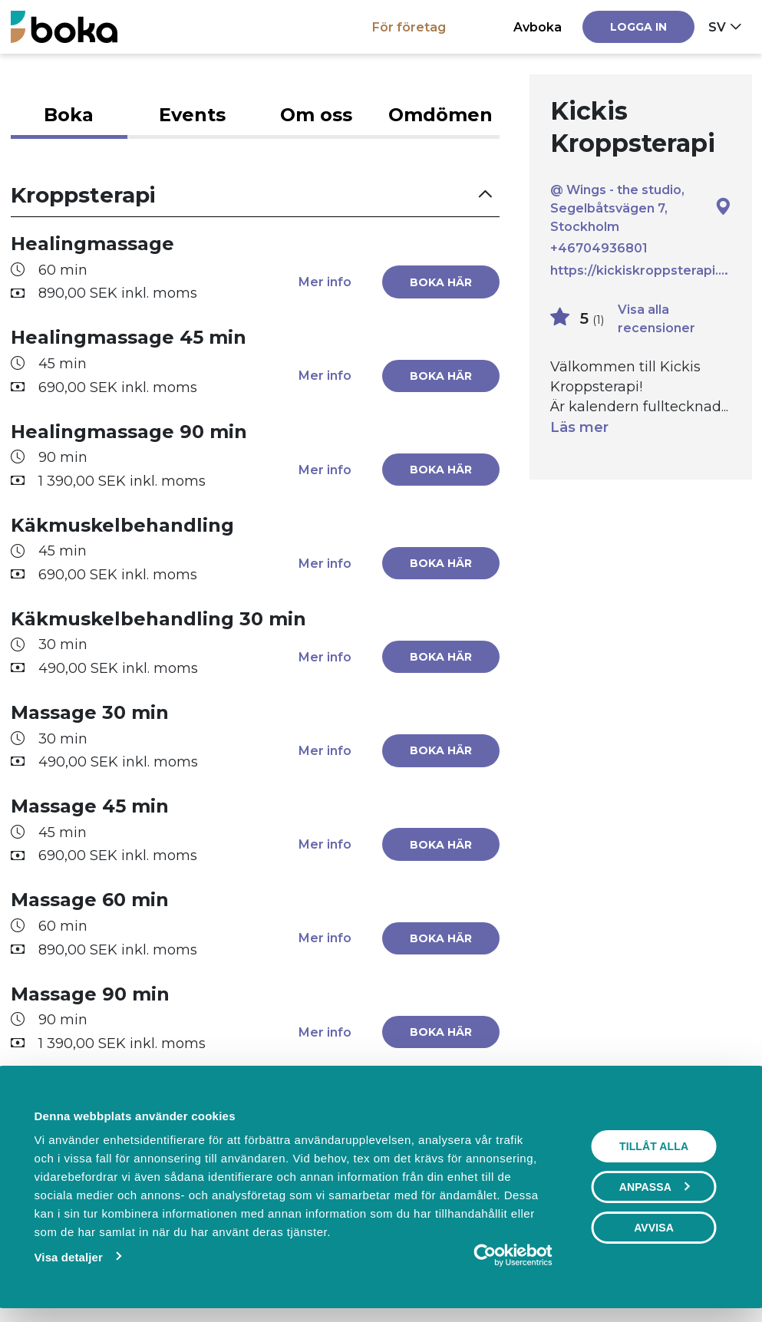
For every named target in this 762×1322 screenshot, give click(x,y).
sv (717, 27)
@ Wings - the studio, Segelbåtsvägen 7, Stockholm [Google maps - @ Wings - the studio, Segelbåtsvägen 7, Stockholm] (640, 208)
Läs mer (579, 427)
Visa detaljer (69, 1257)
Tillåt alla (653, 1146)
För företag (409, 27)
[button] (255, 195)
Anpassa (654, 1187)
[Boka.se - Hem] (64, 26)
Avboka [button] (537, 27)
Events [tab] (192, 115)
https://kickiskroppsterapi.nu (640, 270)
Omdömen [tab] (440, 115)
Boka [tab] (69, 115)
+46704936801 (599, 248)
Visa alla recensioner (656, 318)
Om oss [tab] (316, 115)
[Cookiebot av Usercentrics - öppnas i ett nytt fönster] (485, 1255)
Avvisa (654, 1227)
